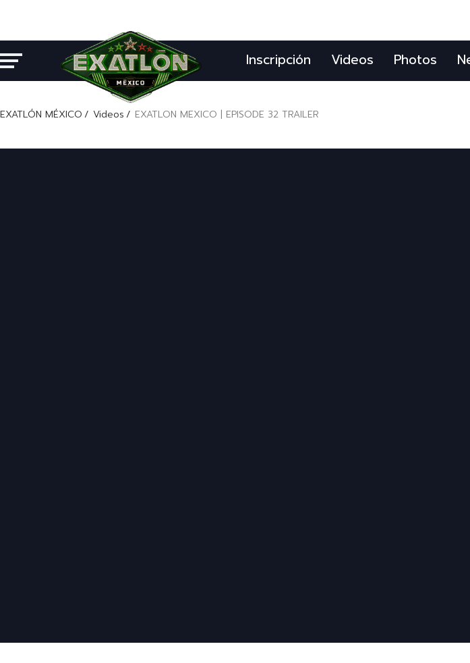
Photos (415, 60)
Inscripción (278, 60)
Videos (352, 60)
